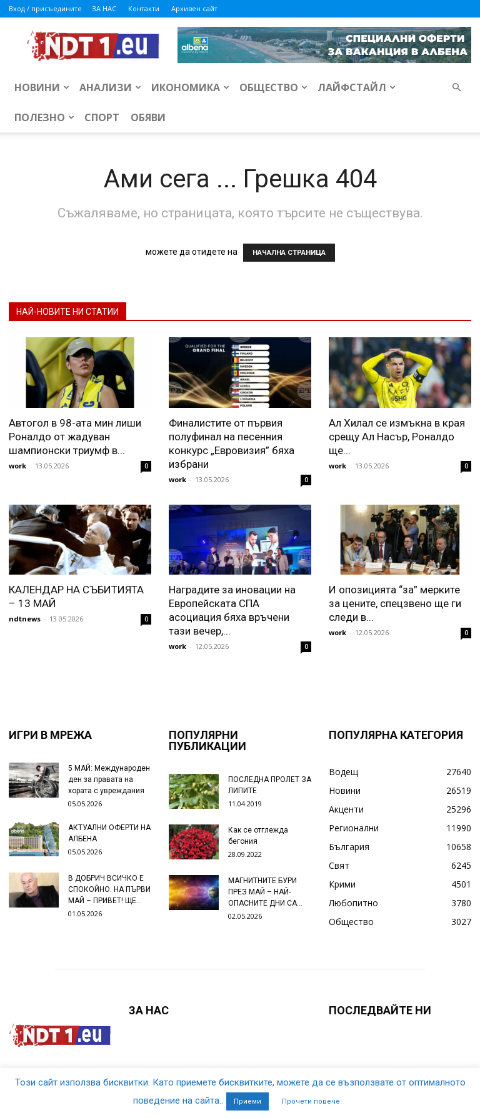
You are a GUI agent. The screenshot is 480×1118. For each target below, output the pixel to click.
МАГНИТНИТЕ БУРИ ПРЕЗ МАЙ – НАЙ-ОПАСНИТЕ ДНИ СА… (265, 892)
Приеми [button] (247, 1101)
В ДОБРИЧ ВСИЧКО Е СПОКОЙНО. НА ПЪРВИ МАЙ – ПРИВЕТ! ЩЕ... (109, 889)
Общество (273, 87)
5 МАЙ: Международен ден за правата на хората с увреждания (109, 779)
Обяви (148, 117)
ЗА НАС (104, 8)
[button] (456, 88)
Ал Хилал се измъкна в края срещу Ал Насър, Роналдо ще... (397, 437)
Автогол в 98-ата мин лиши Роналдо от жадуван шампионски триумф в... (75, 437)
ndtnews (25, 618)
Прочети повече (311, 1101)
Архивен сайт (194, 8)
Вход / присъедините (45, 8)
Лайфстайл (357, 87)
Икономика (190, 87)
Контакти (143, 8)
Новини (41, 87)
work (17, 465)
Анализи (110, 87)
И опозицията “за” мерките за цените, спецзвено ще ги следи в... (395, 603)
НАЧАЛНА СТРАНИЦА (289, 253)
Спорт (101, 117)
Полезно (44, 117)
